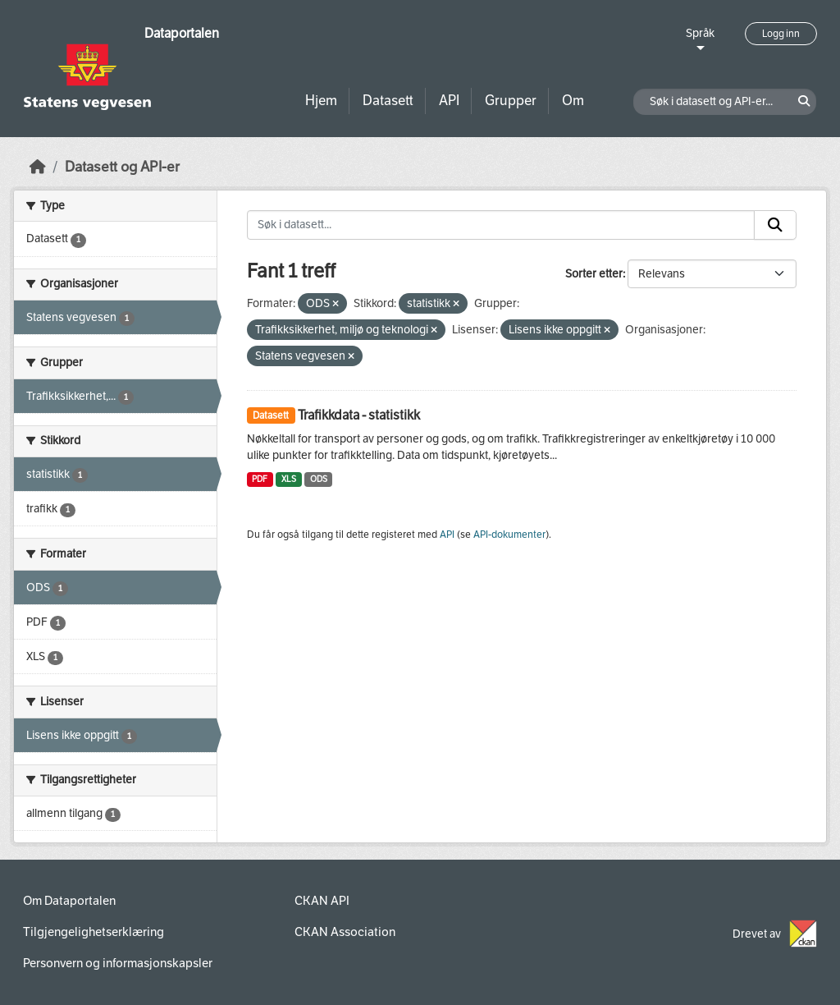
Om (573, 100)
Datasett (388, 100)
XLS (288, 479)
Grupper (510, 100)
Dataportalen (181, 33)
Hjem (321, 100)
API (449, 100)
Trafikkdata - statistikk (359, 415)
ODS (318, 479)
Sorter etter (594, 274)
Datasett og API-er (122, 167)
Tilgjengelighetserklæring (93, 932)
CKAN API (321, 900)
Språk (700, 33)
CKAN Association (344, 932)
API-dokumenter (509, 534)
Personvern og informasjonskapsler (117, 963)
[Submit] (775, 225)
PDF (259, 479)
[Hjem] (38, 167)
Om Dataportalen (69, 900)
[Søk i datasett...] (501, 225)
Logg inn (781, 33)
